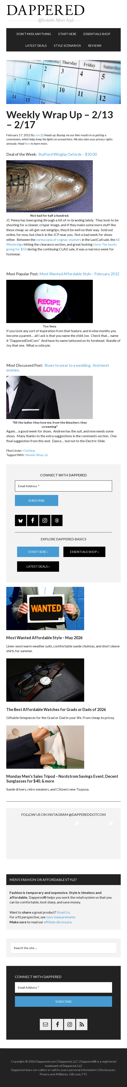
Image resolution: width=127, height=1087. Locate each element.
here (27, 143)
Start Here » (38, 552)
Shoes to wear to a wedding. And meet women (57, 367)
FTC (84, 1074)
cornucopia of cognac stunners (58, 239)
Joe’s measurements (61, 917)
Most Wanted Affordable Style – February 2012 (79, 273)
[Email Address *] (63, 485)
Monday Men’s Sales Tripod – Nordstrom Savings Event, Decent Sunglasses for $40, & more (62, 778)
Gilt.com (74, 1074)
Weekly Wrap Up (36, 455)
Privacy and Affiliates (54, 1074)
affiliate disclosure (57, 922)
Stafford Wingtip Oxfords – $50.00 (67, 154)
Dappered (63, 14)
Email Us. (64, 912)
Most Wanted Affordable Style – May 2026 (44, 637)
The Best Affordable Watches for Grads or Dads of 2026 (56, 709)
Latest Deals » (38, 566)
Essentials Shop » (84, 552)
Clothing (29, 450)
